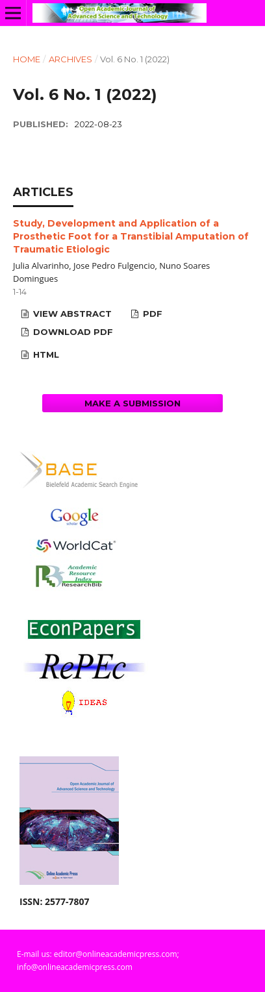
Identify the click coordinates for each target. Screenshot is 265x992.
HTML (45, 354)
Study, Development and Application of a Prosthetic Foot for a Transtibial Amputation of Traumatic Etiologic (131, 236)
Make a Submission (132, 403)
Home (26, 59)
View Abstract (71, 313)
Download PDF (72, 332)
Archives (70, 59)
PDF (151, 313)
